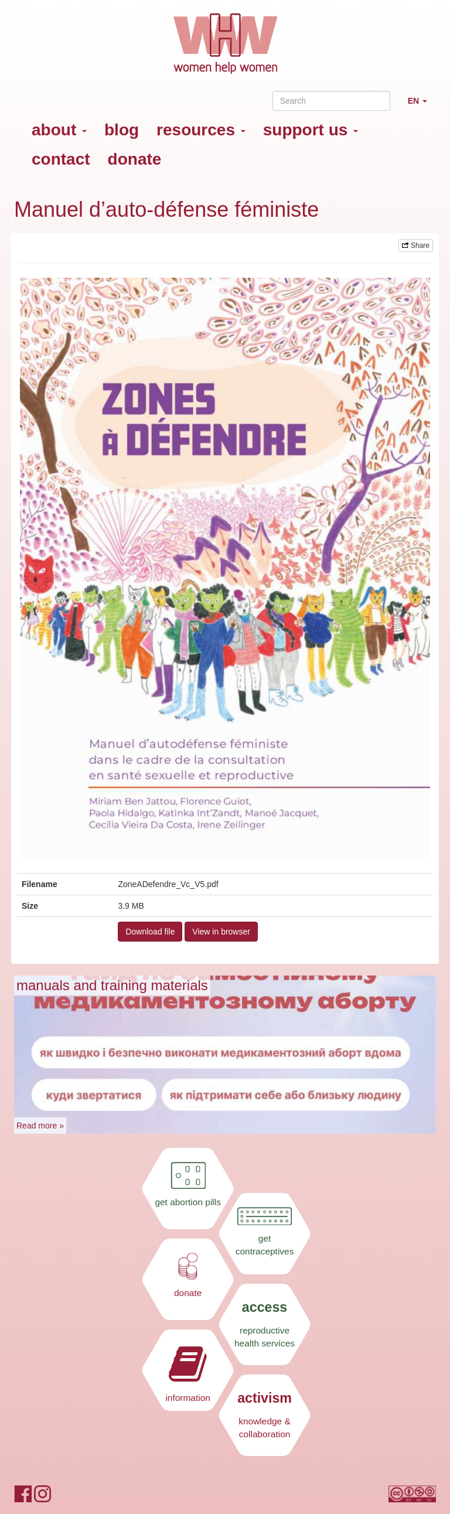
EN (422, 105)
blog (121, 130)
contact (61, 159)
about (59, 130)
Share (415, 245)
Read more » (40, 1125)
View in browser (221, 931)
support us (310, 130)
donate (135, 159)
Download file (150, 931)
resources (201, 130)
